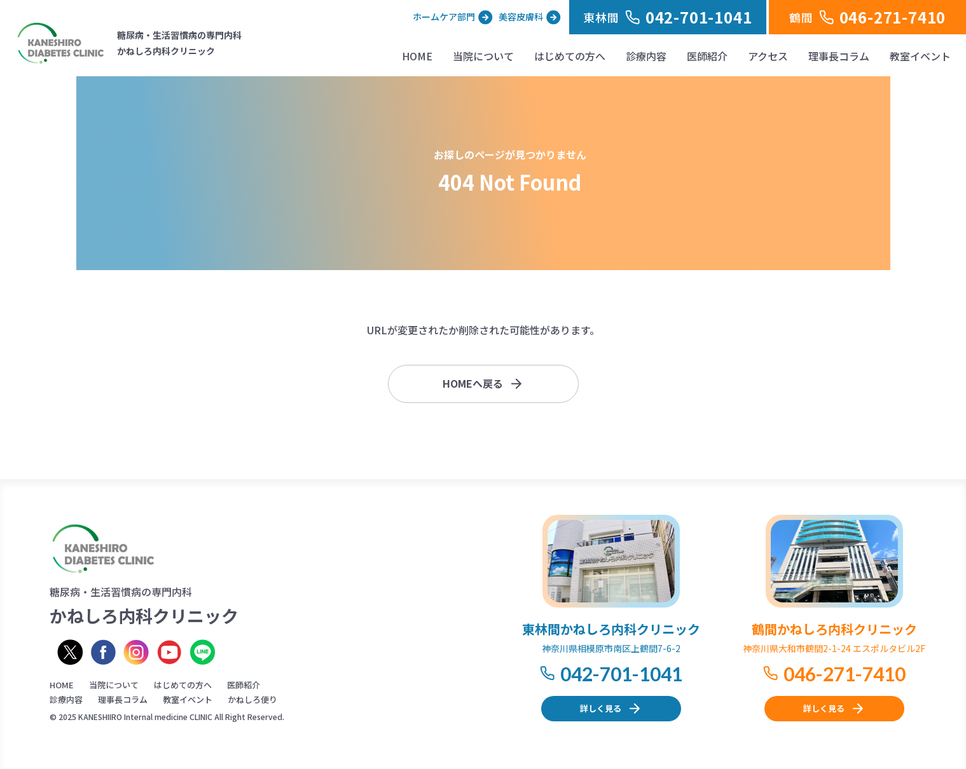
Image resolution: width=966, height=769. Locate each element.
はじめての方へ (569, 56)
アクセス (768, 56)
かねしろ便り (252, 699)
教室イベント (920, 56)
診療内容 (646, 56)
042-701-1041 (621, 673)
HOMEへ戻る (473, 383)
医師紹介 (707, 56)
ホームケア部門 (444, 16)
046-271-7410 (844, 673)
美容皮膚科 (521, 16)
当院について (483, 56)
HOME (417, 56)
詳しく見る (600, 708)
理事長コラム (838, 56)
